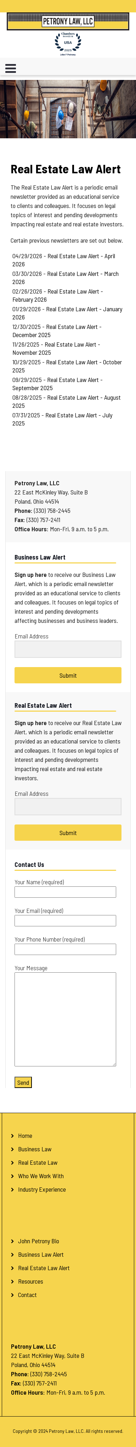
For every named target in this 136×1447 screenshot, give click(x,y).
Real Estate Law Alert (44, 1268)
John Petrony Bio (38, 1241)
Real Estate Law (37, 1162)
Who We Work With (41, 1176)
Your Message (65, 1016)
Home (25, 1135)
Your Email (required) (65, 916)
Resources (30, 1281)
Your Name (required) (65, 887)
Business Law (34, 1149)
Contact (27, 1294)
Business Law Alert (41, 1254)
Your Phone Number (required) (65, 944)
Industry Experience (42, 1189)
